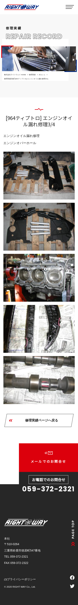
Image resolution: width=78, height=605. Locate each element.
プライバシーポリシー (20, 579)
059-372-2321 (48, 489)
